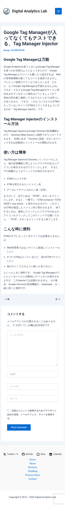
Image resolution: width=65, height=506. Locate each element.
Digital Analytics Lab (29, 11)
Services (32, 467)
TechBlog (32, 471)
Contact (32, 478)
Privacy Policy (32, 475)
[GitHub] (27, 454)
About (32, 463)
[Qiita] (41, 454)
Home (32, 459)
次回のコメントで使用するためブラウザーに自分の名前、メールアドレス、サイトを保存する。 (32, 414)
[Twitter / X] (10, 454)
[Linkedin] (55, 454)
